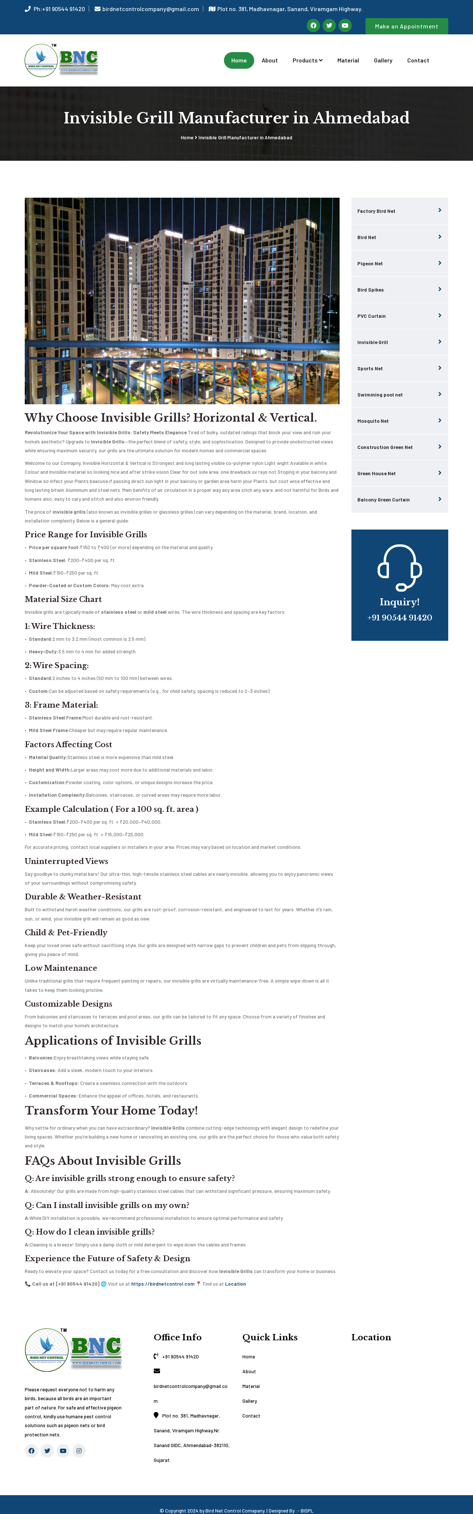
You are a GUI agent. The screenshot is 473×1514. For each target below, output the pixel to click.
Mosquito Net (373, 408)
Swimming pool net (380, 382)
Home (239, 53)
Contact (418, 53)
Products (308, 53)
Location (235, 1271)
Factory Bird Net (376, 198)
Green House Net (376, 460)
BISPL (307, 1498)
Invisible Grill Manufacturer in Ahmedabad (245, 125)
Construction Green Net (385, 434)
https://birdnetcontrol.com (162, 1271)
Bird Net (366, 224)
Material (348, 53)
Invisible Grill (372, 329)
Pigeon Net (370, 251)
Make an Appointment (407, 26)
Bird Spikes (370, 277)
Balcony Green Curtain (383, 487)
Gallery (383, 53)
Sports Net (370, 356)
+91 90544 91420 (180, 1344)
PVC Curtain (371, 303)
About (270, 53)
